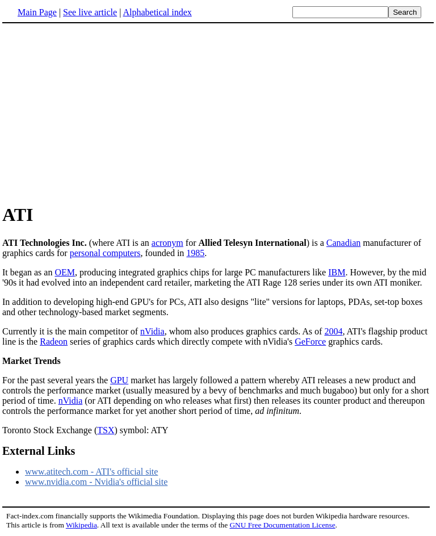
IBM (336, 272)
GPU (119, 380)
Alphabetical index (157, 12)
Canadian (343, 243)
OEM (64, 272)
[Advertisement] (97, 113)
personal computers (105, 253)
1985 (195, 253)
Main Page (37, 12)
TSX (105, 430)
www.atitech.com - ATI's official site (91, 471)
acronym (167, 243)
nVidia (152, 331)
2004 (333, 331)
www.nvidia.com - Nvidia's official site (96, 482)
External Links (38, 451)
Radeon (54, 341)
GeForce (310, 341)
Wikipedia (81, 525)
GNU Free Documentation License (282, 525)
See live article (90, 12)
